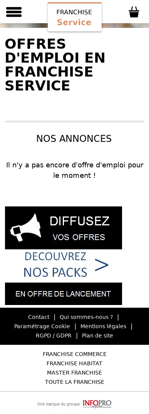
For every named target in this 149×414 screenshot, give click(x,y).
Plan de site (97, 335)
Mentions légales (103, 326)
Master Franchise (74, 373)
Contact (38, 317)
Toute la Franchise (74, 382)
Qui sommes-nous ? (86, 317)
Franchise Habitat (74, 363)
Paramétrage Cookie (42, 326)
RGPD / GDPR (54, 335)
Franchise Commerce (75, 354)
